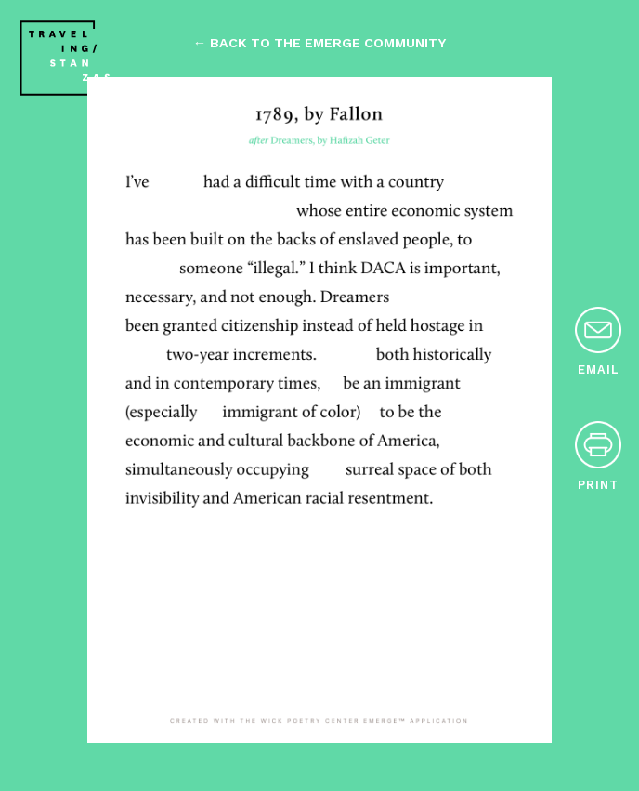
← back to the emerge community (319, 42)
